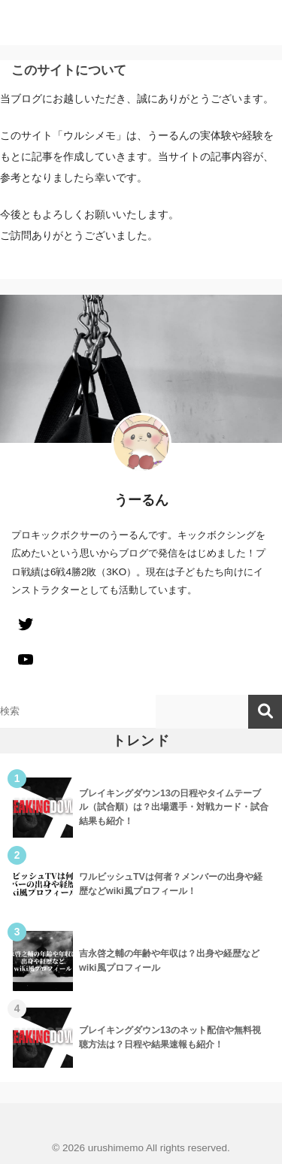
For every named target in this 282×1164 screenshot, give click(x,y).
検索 (265, 712)
